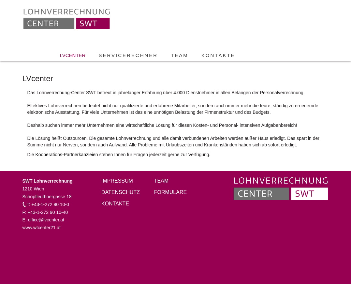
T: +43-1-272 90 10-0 (48, 204)
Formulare (170, 192)
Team (179, 55)
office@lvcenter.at (46, 219)
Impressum (117, 181)
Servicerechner (128, 55)
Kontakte (218, 55)
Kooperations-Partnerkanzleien (66, 154)
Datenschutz (120, 192)
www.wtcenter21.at (41, 227)
